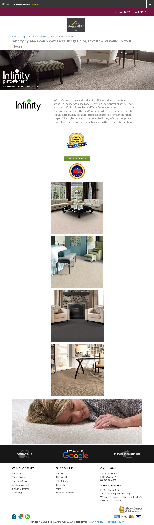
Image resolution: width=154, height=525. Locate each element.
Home (13, 36)
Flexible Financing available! (22, 4)
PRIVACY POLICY (96, 522)
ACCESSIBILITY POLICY (114, 522)
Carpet (24, 36)
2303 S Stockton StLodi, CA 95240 (109, 475)
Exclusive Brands (39, 36)
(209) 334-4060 (108, 480)
